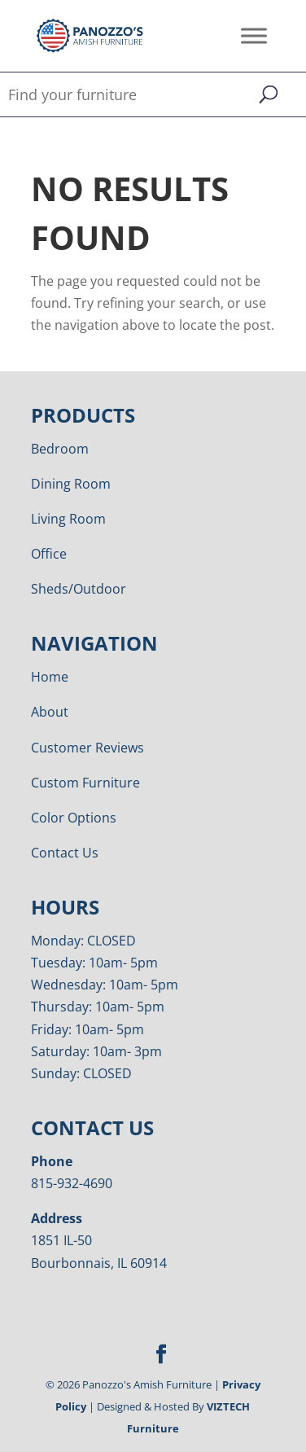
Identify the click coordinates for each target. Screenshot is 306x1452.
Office (49, 554)
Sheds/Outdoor (78, 589)
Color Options (73, 818)
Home (49, 677)
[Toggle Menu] (254, 35)
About (49, 712)
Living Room (68, 519)
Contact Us (64, 853)
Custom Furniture (85, 783)
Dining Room (71, 484)
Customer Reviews (87, 748)
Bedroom (60, 449)
